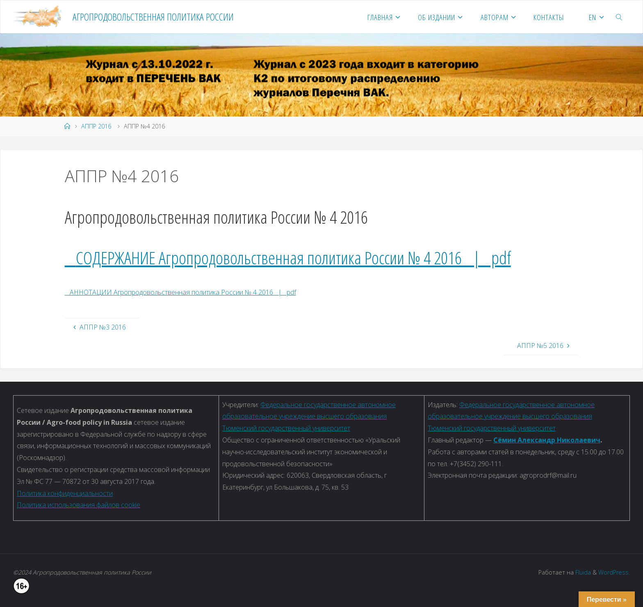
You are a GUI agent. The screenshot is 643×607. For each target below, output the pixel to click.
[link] (619, 16)
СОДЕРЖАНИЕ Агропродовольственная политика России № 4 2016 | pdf (293, 257)
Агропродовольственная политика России (153, 16)
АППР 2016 (96, 126)
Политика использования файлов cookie (78, 504)
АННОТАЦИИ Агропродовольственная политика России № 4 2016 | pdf (180, 292)
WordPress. (614, 572)
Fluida (582, 572)
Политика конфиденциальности (65, 493)
